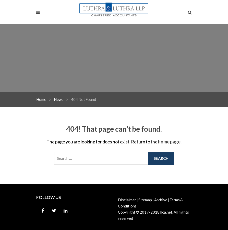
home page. (170, 141)
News (58, 99)
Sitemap (145, 199)
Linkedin (66, 211)
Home (41, 99)
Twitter (54, 211)
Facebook (43, 211)
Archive (160, 199)
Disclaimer (127, 199)
